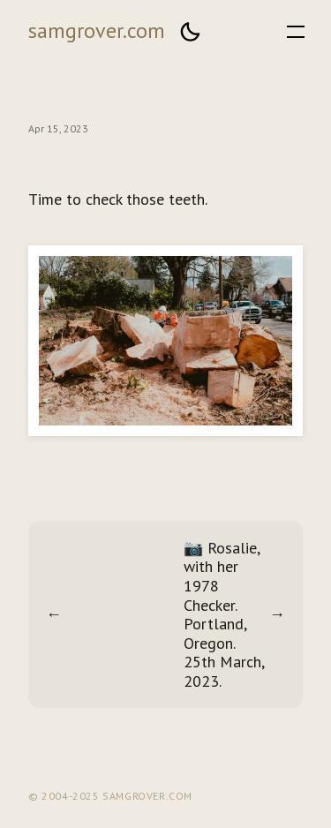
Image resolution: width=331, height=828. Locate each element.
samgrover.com (96, 30)
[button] (189, 31)
